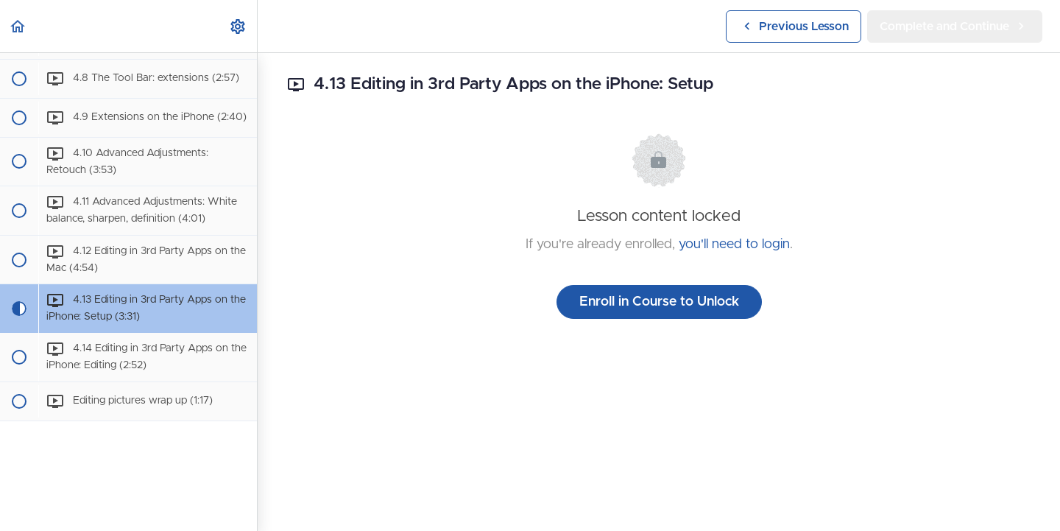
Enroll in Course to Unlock (659, 302)
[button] (18, 26)
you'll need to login (734, 244)
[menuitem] (238, 26)
